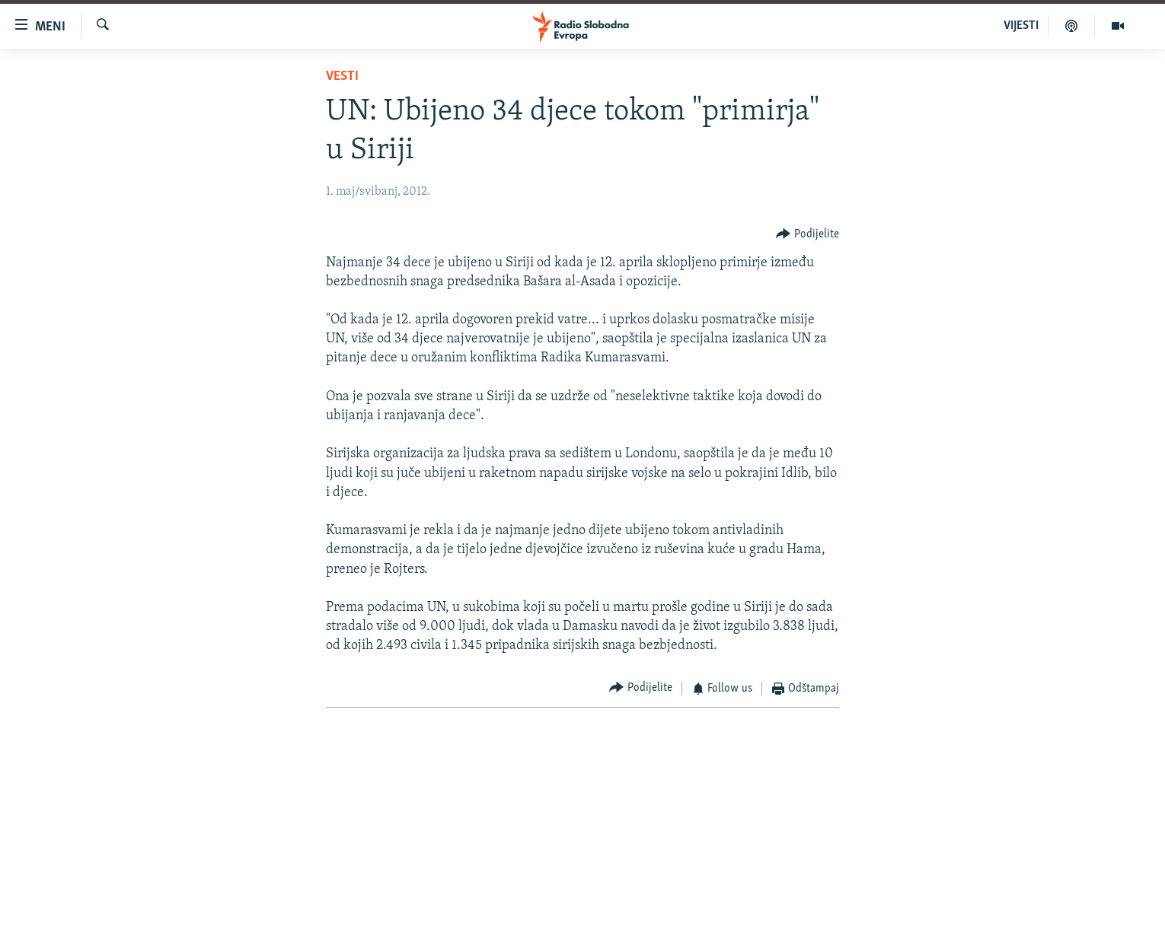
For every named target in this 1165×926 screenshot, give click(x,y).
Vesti (342, 76)
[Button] (807, 233)
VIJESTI (1021, 26)
